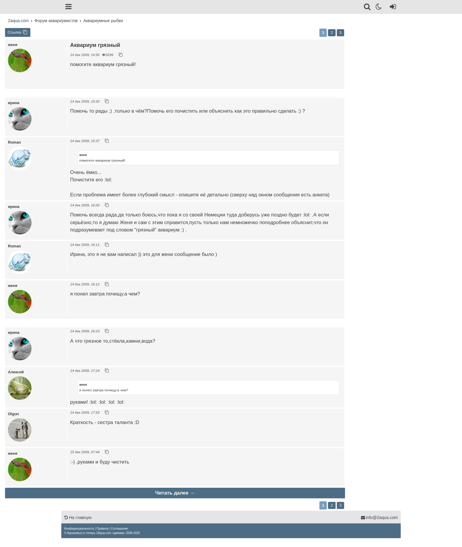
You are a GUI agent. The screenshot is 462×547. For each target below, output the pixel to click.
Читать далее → (175, 493)
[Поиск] (367, 7)
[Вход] (392, 7)
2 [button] (332, 32)
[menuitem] (79, 528)
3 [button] (340, 32)
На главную (78, 517)
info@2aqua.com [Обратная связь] (379, 517)
